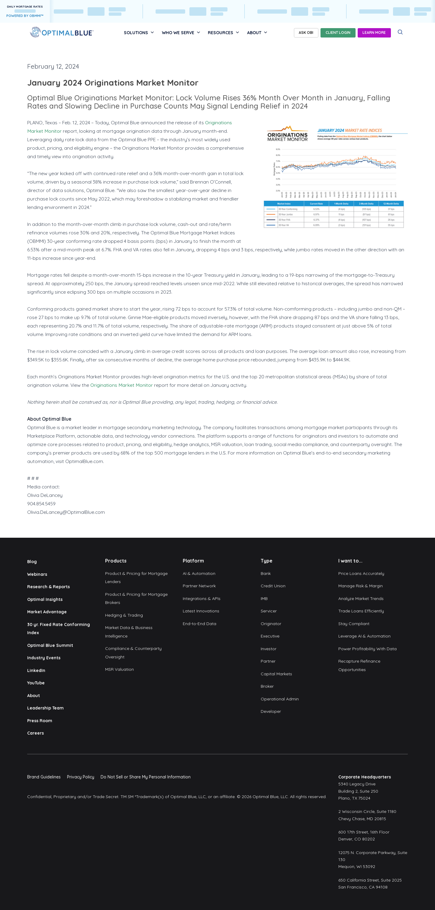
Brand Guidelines (44, 777)
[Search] (400, 32)
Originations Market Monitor (121, 385)
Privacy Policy (80, 777)
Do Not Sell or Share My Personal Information (146, 777)
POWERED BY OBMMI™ (25, 16)
